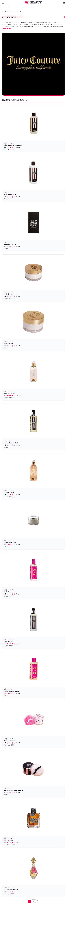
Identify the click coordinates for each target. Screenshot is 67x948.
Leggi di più (6, 28)
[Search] (3, 3)
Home (4, 11)
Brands (9, 11)
